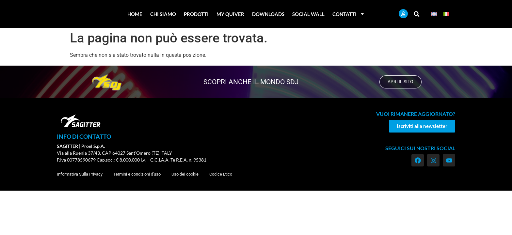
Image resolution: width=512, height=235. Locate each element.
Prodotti (196, 14)
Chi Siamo (163, 14)
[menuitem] (434, 13)
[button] (416, 14)
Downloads (268, 14)
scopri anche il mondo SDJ (250, 82)
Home (134, 14)
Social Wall (308, 14)
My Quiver (230, 14)
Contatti (348, 14)
